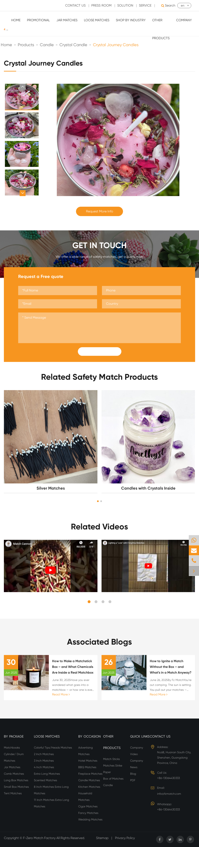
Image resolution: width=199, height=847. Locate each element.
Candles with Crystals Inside (148, 488)
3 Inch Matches (44, 760)
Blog (133, 773)
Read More (61, 694)
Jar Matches (66, 20)
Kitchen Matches (89, 786)
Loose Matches (96, 20)
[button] (23, 87)
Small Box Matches (16, 786)
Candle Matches (89, 780)
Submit (99, 351)
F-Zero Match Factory (39, 838)
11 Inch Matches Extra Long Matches (51, 803)
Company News (136, 764)
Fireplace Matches (90, 773)
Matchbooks (12, 747)
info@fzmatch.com (169, 793)
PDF (132, 780)
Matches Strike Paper (112, 769)
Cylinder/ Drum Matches (14, 757)
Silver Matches (51, 488)
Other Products (161, 29)
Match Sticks (111, 759)
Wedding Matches (90, 819)
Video (134, 754)
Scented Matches (45, 780)
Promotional (38, 20)
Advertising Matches (85, 751)
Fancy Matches (88, 813)
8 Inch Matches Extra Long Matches (51, 790)
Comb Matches (14, 773)
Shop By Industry (131, 20)
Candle (108, 785)
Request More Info (99, 211)
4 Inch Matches (44, 767)
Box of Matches (113, 778)
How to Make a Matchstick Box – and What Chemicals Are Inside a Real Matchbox (72, 666)
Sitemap (102, 838)
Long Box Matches (16, 780)
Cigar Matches (87, 806)
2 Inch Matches (44, 754)
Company (184, 20)
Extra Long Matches (47, 773)
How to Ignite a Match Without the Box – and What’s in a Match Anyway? (170, 666)
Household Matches (85, 796)
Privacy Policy (125, 838)
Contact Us (160, 736)
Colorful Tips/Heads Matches (53, 747)
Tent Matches (13, 793)
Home (15, 20)
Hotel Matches (87, 760)
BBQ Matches (87, 767)
